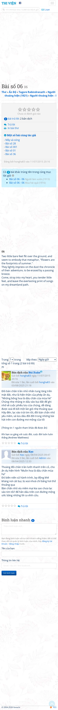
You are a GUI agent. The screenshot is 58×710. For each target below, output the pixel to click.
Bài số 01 (10, 150)
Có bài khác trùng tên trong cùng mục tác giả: (27, 173)
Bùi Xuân (35, 372)
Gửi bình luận (9, 573)
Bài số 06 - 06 (16, 179)
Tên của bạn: (8, 548)
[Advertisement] (29, 47)
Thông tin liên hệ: (11, 560)
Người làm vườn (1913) (37, 179)
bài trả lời (11, 118)
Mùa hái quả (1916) (35, 182)
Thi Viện (9, 3)
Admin (42, 458)
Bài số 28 (10, 143)
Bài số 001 (11, 147)
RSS (53, 707)
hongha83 (19, 161)
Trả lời (11, 124)
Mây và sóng (12, 140)
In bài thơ (13, 128)
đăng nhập (14, 544)
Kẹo (30, 451)
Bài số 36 (10, 154)
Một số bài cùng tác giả (20, 135)
